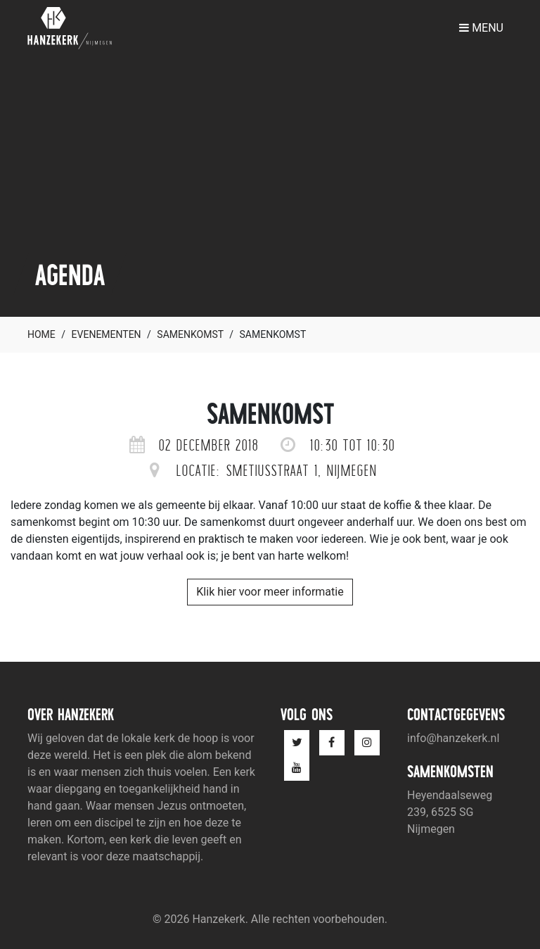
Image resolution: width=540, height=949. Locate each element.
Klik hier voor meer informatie (269, 591)
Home (41, 334)
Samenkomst (190, 334)
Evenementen (106, 334)
